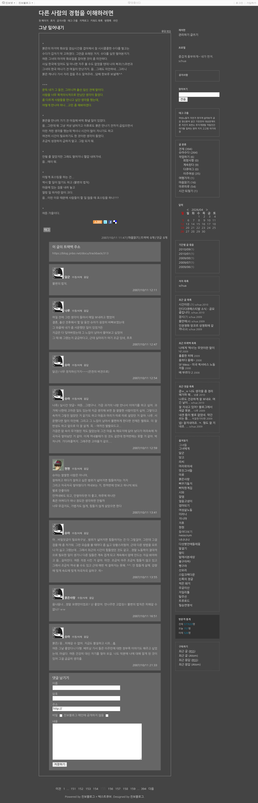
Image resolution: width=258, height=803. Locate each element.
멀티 (181, 553)
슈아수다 (188, 152)
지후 (181, 523)
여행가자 (186, 178)
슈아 (67, 365)
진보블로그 (88, 796)
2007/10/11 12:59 (145, 448)
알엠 (181, 496)
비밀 (55, 715)
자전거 (193, 118)
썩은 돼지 (185, 583)
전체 (185, 149)
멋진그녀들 (185, 470)
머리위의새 (185, 466)
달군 (67, 277)
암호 (55, 694)
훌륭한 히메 (186, 355)
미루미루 (187, 186)
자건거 (185, 125)
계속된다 (191, 164)
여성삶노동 (185, 510)
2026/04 (197, 209)
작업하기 (186, 157)
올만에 (183, 321)
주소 (55, 704)
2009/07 (184, 262)
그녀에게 (184, 448)
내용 (55, 721)
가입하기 (251, 3)
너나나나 (184, 539)
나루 (67, 310)
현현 (67, 468)
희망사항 (191, 160)
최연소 (192, 125)
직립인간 (211, 125)
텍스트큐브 (104, 796)
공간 (193, 121)
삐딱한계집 (185, 488)
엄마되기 (184, 505)
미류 (181, 474)
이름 (55, 683)
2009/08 (184, 258)
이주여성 (191, 173)
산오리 (183, 570)
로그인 (239, 3)
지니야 (183, 518)
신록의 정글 (186, 579)
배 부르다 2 (186, 372)
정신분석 (186, 121)
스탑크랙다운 (187, 574)
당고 (181, 457)
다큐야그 (191, 169)
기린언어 (200, 121)
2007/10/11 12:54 (145, 378)
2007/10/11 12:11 (145, 290)
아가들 (182, 128)
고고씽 (205, 128)
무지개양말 (201, 125)
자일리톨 (184, 592)
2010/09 (184, 249)
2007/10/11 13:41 (145, 512)
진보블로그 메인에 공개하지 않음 (84, 715)
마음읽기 (133, 237)
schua (183, 285)
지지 (200, 128)
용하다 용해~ (187, 360)
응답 (86, 277)
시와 (181, 492)
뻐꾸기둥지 (185, 483)
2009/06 (184, 267)
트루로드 (184, 601)
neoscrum (185, 535)
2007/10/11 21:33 (145, 665)
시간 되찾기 (188, 191)
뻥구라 (183, 566)
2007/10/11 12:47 (145, 344)
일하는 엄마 (191, 128)
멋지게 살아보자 (204, 118)
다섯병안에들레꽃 (189, 544)
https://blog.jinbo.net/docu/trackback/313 (80, 253)
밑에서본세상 (187, 557)
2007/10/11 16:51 (145, 616)
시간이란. (185, 304)
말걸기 (183, 548)
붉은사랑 (70, 597)
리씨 (181, 461)
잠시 (181, 316)
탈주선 (183, 596)
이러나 (183, 514)
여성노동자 (184, 118)
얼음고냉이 (185, 501)
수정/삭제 (77, 277)
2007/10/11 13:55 (145, 577)
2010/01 (184, 253)
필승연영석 (185, 605)
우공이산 (184, 588)
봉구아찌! (185, 561)
